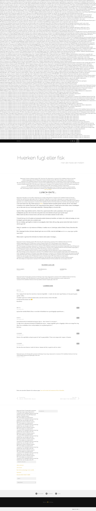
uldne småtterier (20, 465)
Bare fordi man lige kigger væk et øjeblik (25, 470)
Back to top (75, 509)
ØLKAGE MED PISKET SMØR (23, 475)
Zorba (41, 203)
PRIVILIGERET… (21, 269)
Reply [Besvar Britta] (78, 290)
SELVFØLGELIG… (42, 269)
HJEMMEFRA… (63, 269)
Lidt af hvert (48, 189)
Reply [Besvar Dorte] (78, 317)
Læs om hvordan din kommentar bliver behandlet (52, 390)
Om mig (18, 140)
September (19, 472)
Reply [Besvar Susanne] (78, 333)
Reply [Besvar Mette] (78, 307)
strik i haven (19, 467)
